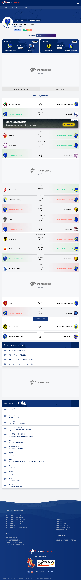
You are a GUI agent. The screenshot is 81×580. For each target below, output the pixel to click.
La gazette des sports (13, 542)
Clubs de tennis (61, 532)
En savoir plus (68, 126)
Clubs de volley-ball (63, 530)
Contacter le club (35, 20)
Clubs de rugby (61, 526)
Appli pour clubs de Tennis (15, 528)
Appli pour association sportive (17, 530)
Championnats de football (66, 542)
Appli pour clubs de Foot (14, 518)
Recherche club (11, 540)
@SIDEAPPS (49, 574)
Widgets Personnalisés (13, 544)
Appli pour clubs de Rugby (15, 522)
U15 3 (26, 7)
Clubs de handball (62, 528)
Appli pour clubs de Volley (15, 526)
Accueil (7, 7)
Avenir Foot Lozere (17, 7)
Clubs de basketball (63, 524)
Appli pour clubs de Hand (14, 524)
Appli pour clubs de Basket (15, 520)
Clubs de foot (61, 522)
